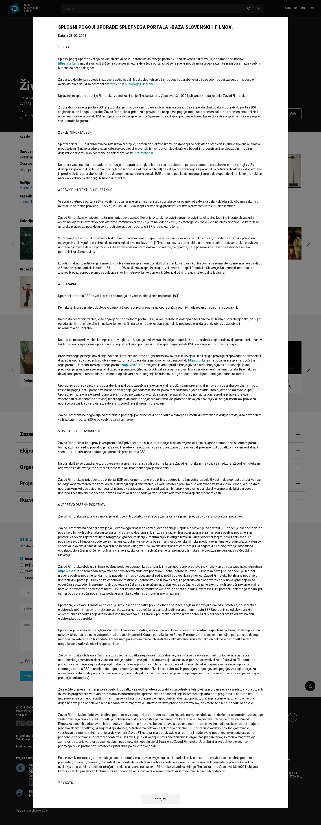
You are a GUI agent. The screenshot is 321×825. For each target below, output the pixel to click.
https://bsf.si (67, 63)
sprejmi (160, 799)
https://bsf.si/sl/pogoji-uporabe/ (132, 84)
